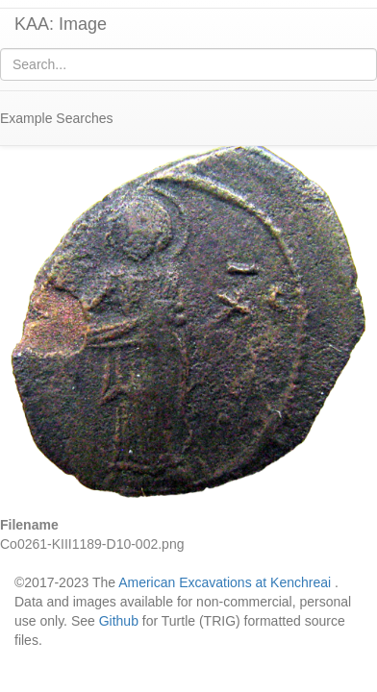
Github (118, 621)
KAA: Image (60, 24)
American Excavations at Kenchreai (224, 582)
